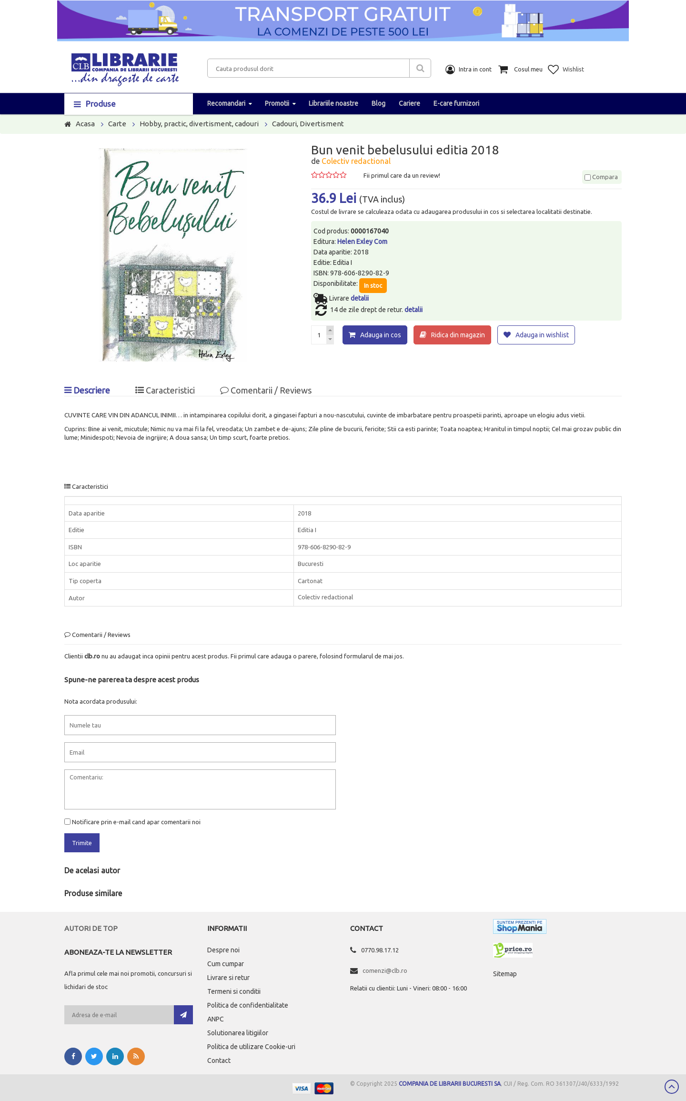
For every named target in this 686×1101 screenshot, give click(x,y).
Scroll (672, 1087)
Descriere (87, 390)
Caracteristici (165, 390)
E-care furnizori (456, 103)
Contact (219, 1060)
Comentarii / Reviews (266, 390)
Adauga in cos (380, 335)
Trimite (82, 842)
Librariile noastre (333, 103)
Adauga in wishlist (542, 335)
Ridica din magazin (458, 335)
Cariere (409, 103)
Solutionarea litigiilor (237, 1033)
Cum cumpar (225, 964)
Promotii (277, 103)
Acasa (85, 124)
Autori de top (91, 928)
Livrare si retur (228, 977)
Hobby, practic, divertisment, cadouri (199, 124)
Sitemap (505, 974)
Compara (601, 176)
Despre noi (223, 950)
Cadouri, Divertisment (308, 124)
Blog (378, 103)
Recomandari (226, 103)
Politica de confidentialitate (247, 1005)
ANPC (215, 1019)
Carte (117, 124)
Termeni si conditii (234, 991)
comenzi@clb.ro (385, 970)
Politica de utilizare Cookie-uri (251, 1046)
